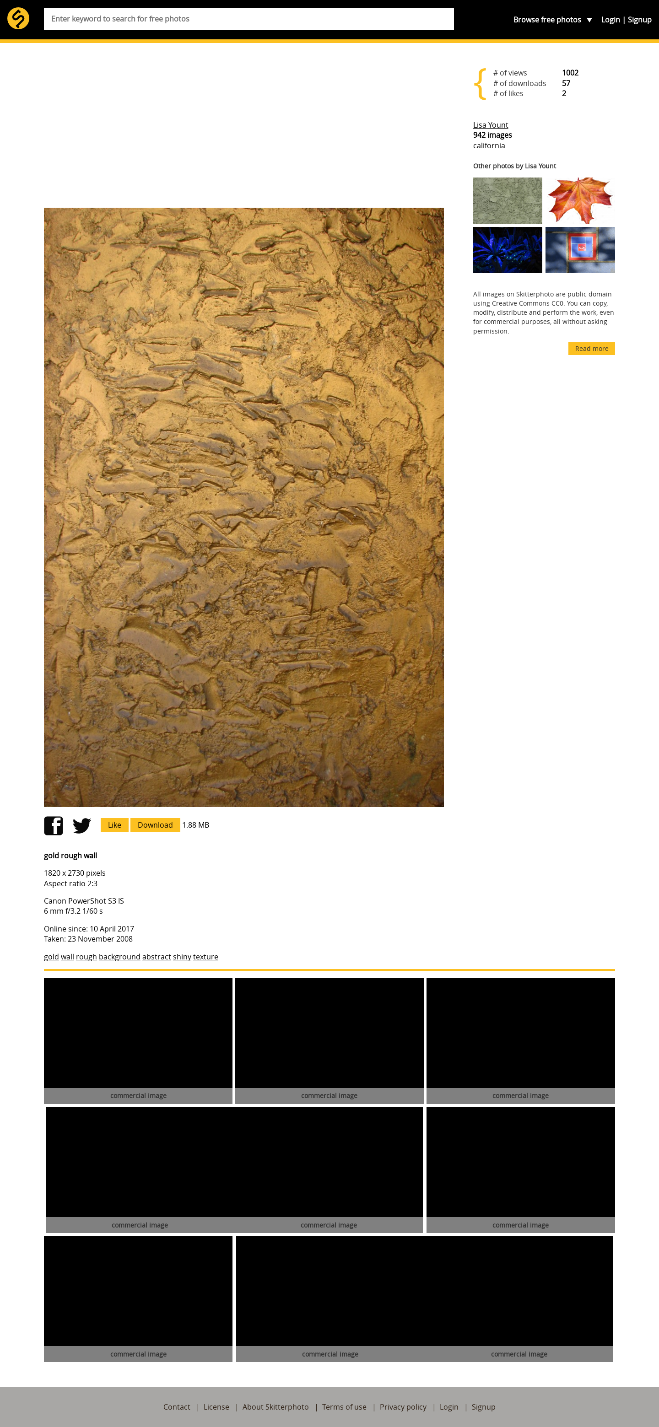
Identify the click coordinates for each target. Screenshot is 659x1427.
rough (86, 957)
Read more (592, 348)
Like (114, 825)
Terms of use (344, 1407)
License (216, 1407)
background (119, 957)
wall (67, 957)
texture (205, 957)
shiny (182, 957)
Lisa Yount (490, 125)
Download (155, 825)
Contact (176, 1407)
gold (51, 957)
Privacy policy (403, 1407)
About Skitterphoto (276, 1407)
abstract (156, 957)
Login (610, 20)
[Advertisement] (244, 129)
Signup (640, 20)
